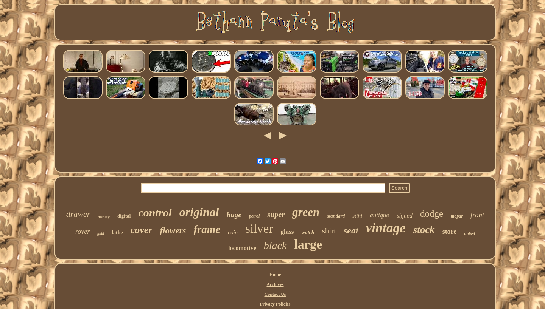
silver (259, 228)
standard (336, 216)
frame (206, 229)
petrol (254, 216)
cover (142, 229)
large (308, 244)
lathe (117, 232)
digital (124, 216)
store (449, 231)
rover (82, 231)
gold (100, 234)
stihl (357, 216)
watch (307, 232)
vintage (386, 228)
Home (275, 274)
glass (287, 231)
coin (233, 232)
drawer (78, 214)
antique (379, 215)
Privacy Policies (275, 304)
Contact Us (275, 294)
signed (405, 215)
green (305, 212)
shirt (329, 230)
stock (424, 229)
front (477, 215)
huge (234, 215)
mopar (457, 216)
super (276, 214)
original (199, 212)
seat (351, 230)
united (469, 233)
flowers (173, 230)
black (275, 245)
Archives (274, 284)
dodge (431, 214)
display (104, 217)
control (154, 212)
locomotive (242, 248)
